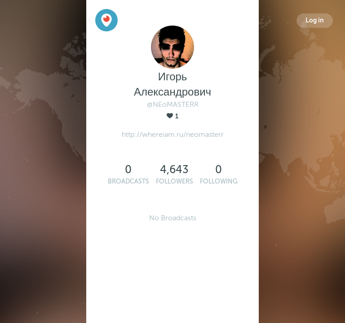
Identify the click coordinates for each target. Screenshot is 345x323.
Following (219, 181)
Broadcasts (128, 181)
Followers (174, 181)
